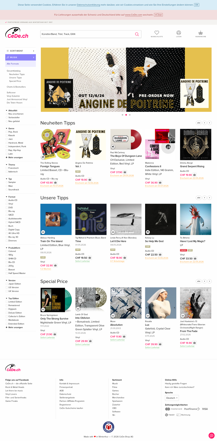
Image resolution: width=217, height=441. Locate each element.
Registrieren (65, 404)
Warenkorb (201, 34)
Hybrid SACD (14, 222)
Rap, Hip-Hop (14, 150)
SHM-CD (12, 258)
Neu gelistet (14, 121)
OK (196, 4)
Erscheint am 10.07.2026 (51, 186)
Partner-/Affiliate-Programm (72, 401)
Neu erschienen (16, 114)
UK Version (13, 291)
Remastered (14, 305)
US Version (13, 287)
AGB (62, 390)
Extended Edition (16, 324)
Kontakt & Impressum (69, 383)
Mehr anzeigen (15, 157)
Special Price (15, 81)
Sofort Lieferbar (82, 261)
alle (198, 123)
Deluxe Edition (15, 313)
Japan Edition (14, 284)
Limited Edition (15, 301)
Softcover (11, 92)
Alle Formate (13, 63)
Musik (13, 57)
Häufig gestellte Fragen (176, 383)
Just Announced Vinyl (17, 99)
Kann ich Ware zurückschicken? (179, 387)
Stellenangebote (67, 397)
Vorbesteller (14, 117)
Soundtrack (13, 189)
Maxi (10, 186)
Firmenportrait (66, 387)
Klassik (11, 135)
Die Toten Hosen (14, 102)
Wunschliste (157, 34)
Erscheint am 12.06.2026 (86, 183)
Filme (114, 387)
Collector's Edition (16, 316)
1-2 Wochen (45, 269)
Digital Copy (14, 229)
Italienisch (13, 171)
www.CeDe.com (133, 14)
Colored (12, 251)
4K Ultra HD (13, 233)
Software (116, 411)
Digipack (12, 309)
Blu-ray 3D (13, 237)
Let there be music (14, 390)
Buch (10, 226)
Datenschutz (65, 394)
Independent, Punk (17, 146)
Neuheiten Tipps (17, 74)
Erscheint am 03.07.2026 (156, 186)
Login (179, 34)
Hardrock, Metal (15, 143)
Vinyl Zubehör (13, 96)
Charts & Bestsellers (16, 87)
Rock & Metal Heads (14, 387)
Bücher (115, 394)
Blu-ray (11, 211)
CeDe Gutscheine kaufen (71, 408)
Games (115, 390)
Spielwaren (117, 401)
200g (11, 266)
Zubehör (116, 404)
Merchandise (118, 397)
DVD (10, 207)
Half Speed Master (17, 273)
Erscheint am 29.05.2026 (122, 175)
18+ (113, 415)
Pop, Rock (13, 132)
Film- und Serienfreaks (15, 397)
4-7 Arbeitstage (117, 261)
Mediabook (13, 320)
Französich (13, 168)
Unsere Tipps (15, 77)
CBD (114, 408)
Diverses (12, 240)
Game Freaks (11, 401)
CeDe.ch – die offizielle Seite (18, 383)
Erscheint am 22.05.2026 (192, 178)
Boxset (11, 269)
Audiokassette (15, 218)
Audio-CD (12, 200)
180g (10, 255)
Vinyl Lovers (11, 394)
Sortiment (16, 51)
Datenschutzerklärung (88, 4)
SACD (11, 215)
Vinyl (10, 204)
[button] (122, 114)
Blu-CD (11, 262)
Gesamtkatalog (13, 71)
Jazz (10, 139)
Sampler (12, 182)
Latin (10, 154)
